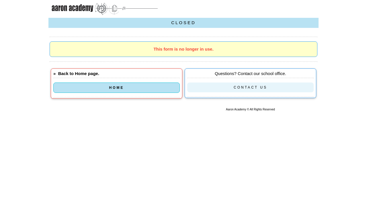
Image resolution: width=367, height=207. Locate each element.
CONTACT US (250, 87)
